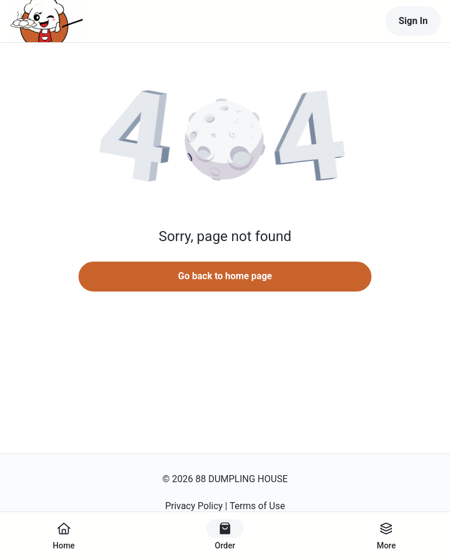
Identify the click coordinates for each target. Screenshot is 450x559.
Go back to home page (225, 276)
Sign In (413, 20)
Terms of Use (257, 505)
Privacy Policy (194, 505)
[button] (225, 141)
